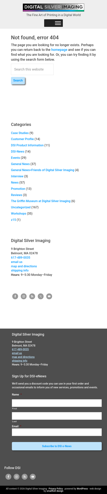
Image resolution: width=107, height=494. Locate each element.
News (14, 182)
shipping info (19, 270)
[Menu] (58, 23)
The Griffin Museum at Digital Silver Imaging (40, 201)
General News (20, 164)
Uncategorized (21, 207)
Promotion (18, 189)
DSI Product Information (27, 145)
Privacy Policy (56, 488)
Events (15, 158)
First (14, 408)
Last (14, 421)
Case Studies (20, 133)
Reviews (16, 195)
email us (16, 262)
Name (17, 394)
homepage (59, 50)
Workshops (18, 213)
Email (16, 426)
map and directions (24, 266)
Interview (17, 176)
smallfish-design (55, 491)
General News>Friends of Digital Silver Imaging (42, 170)
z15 (13, 220)
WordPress (82, 488)
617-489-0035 (20, 257)
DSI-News (17, 151)
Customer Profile (22, 139)
